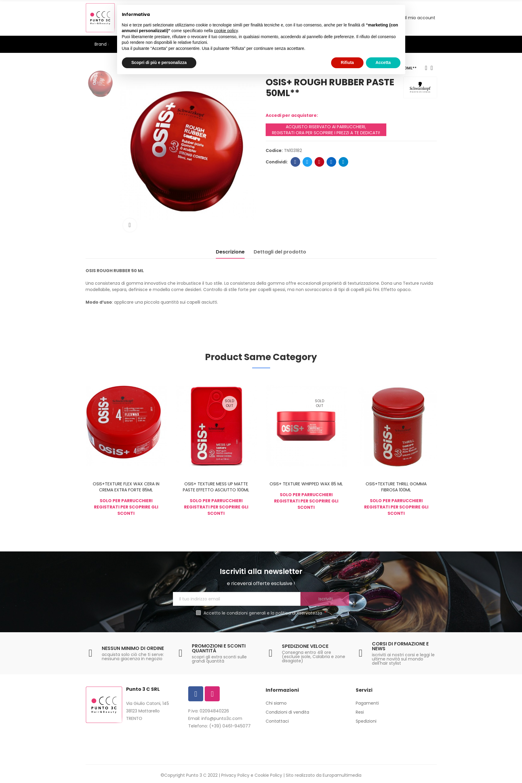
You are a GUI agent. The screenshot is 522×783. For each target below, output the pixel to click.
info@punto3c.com (221, 718)
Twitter (307, 162)
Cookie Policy (268, 775)
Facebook (295, 162)
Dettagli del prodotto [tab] (280, 251)
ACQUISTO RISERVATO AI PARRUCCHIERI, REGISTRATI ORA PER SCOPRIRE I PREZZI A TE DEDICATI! (326, 130)
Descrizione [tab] (230, 251)
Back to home (434, 68)
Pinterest (319, 162)
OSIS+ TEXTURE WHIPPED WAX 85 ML (306, 484)
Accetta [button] (383, 62)
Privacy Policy (235, 775)
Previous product (426, 68)
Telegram (343, 162)
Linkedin (331, 162)
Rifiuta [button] (347, 62)
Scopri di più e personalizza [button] (159, 62)
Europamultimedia (342, 775)
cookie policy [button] (226, 30)
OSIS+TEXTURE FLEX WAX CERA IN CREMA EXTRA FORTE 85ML (126, 487)
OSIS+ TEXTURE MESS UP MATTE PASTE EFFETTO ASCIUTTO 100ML (216, 487)
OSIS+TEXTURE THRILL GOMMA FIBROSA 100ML (396, 487)
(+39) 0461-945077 (230, 726)
